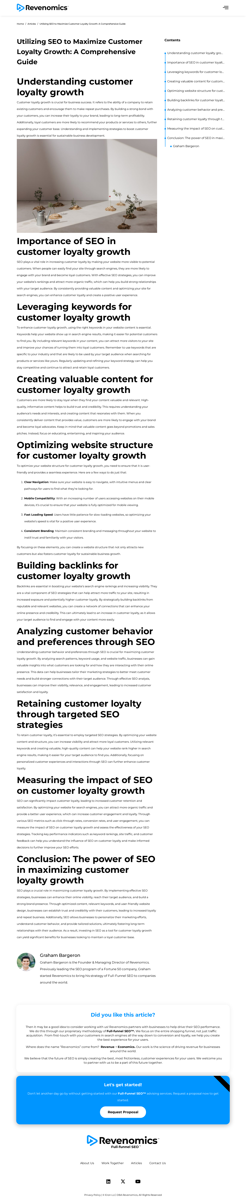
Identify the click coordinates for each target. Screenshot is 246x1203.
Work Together (112, 1163)
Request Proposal (123, 1112)
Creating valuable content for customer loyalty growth (196, 81)
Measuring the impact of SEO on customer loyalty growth (196, 128)
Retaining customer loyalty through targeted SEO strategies (196, 119)
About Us (87, 1163)
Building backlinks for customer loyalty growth (196, 100)
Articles (136, 1163)
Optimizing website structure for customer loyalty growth (196, 91)
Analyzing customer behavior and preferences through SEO (196, 109)
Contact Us (157, 1163)
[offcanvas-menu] (225, 8)
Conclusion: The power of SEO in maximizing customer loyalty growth (196, 138)
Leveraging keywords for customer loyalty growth (196, 72)
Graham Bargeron (186, 146)
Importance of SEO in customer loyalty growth (196, 62)
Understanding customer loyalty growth (196, 53)
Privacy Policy (92, 1194)
